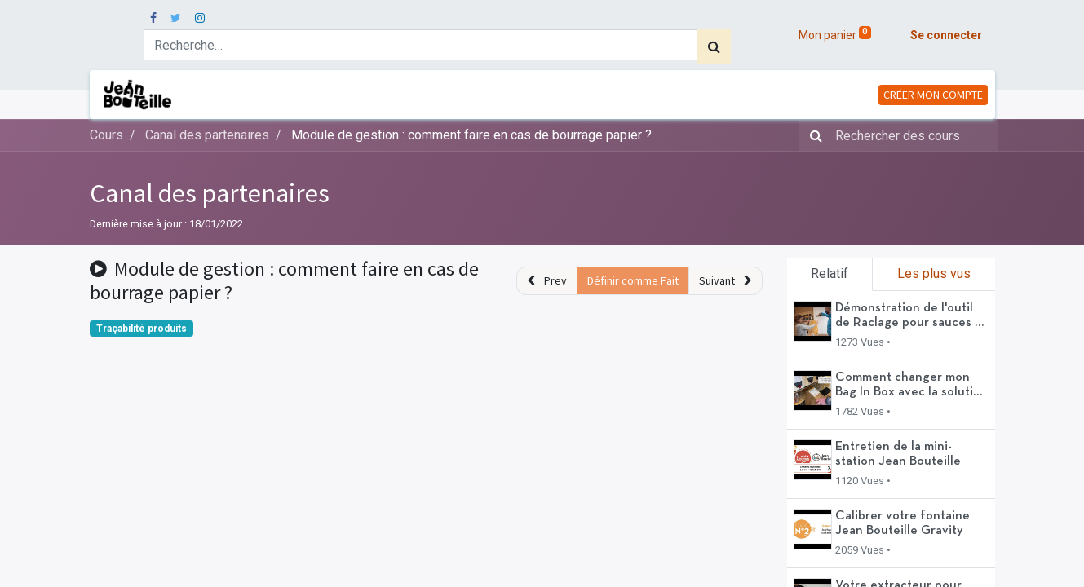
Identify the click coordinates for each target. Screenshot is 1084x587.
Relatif (829, 273)
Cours (106, 135)
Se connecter (946, 35)
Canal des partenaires (210, 193)
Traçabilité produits (141, 328)
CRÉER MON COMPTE (933, 94)
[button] (546, 281)
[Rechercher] (714, 46)
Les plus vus (934, 273)
